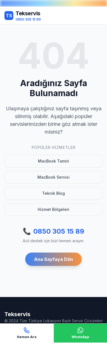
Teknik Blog (53, 193)
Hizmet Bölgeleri (53, 209)
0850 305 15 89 (53, 231)
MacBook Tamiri (53, 161)
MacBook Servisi (53, 177)
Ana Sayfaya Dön (53, 259)
